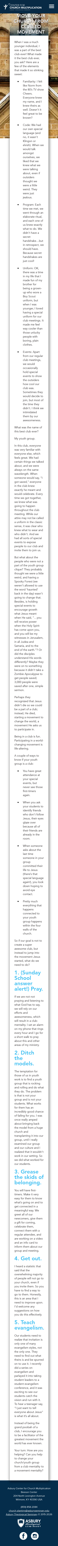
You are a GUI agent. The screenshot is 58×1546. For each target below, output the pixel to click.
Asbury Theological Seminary (21, 1514)
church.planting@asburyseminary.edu (29, 1510)
